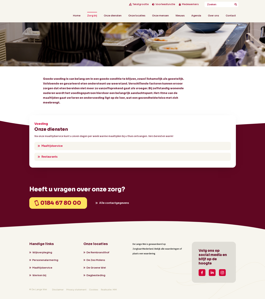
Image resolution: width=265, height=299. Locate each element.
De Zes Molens (96, 260)
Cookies (93, 289)
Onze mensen (160, 15)
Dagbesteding (96, 275)
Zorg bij (92, 15)
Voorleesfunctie (165, 4)
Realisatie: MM (109, 289)
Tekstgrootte (140, 4)
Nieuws (180, 15)
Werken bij (39, 275)
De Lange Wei (139, 244)
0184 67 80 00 (60, 202)
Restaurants (49, 156)
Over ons (213, 15)
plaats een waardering (144, 253)
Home (76, 15)
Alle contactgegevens (114, 203)
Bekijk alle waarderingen (166, 249)
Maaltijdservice (52, 145)
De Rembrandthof (98, 252)
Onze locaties (136, 15)
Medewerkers (190, 4)
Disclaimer (58, 289)
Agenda (196, 15)
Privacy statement (76, 289)
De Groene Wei (96, 267)
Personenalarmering (45, 260)
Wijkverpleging (42, 252)
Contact (231, 15)
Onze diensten (113, 15)
